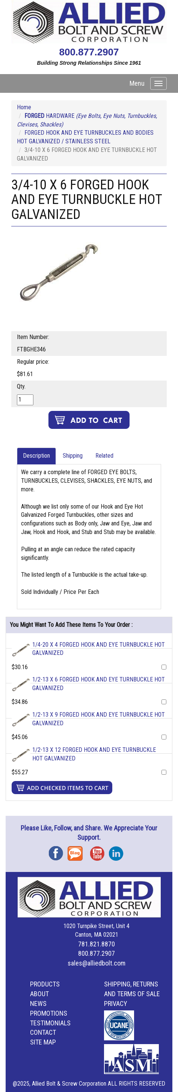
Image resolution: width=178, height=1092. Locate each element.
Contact (43, 1032)
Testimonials (50, 1023)
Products (45, 984)
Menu (137, 83)
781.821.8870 (96, 944)
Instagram (118, 851)
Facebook (58, 851)
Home (24, 107)
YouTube (99, 851)
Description (36, 455)
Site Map (43, 1042)
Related (104, 455)
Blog (77, 851)
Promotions (48, 1013)
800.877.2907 (89, 52)
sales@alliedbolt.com (96, 963)
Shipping (73, 455)
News (38, 1003)
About (39, 994)
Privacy (115, 1003)
